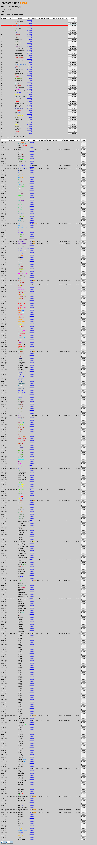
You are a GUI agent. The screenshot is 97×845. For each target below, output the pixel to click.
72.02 (31, 500)
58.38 (31, 465)
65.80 (31, 243)
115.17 (31, 149)
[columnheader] (4, 18)
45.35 (31, 351)
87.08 (31, 280)
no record (29, 20)
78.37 (31, 241)
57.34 (31, 520)
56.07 (31, 165)
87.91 (31, 284)
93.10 (31, 489)
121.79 (31, 223)
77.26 (31, 415)
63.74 (31, 168)
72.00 (31, 468)
